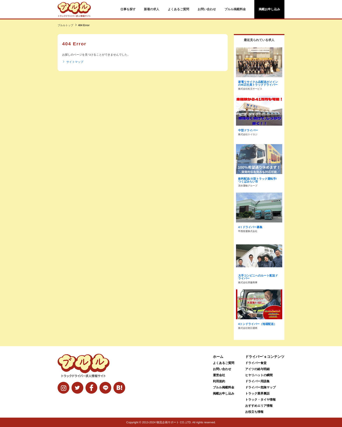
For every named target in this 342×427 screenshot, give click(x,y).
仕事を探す (128, 9)
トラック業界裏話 (257, 393)
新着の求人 (151, 9)
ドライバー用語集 (257, 381)
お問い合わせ (207, 9)
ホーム (218, 357)
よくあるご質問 (178, 9)
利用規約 (219, 381)
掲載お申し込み (269, 9)
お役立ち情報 (254, 411)
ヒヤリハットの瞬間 (259, 375)
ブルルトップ (65, 25)
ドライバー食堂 (256, 363)
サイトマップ (72, 61)
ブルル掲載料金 (235, 9)
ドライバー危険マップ (260, 387)
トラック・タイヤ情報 (260, 399)
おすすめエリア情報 (259, 405)
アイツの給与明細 (257, 369)
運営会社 (219, 375)
